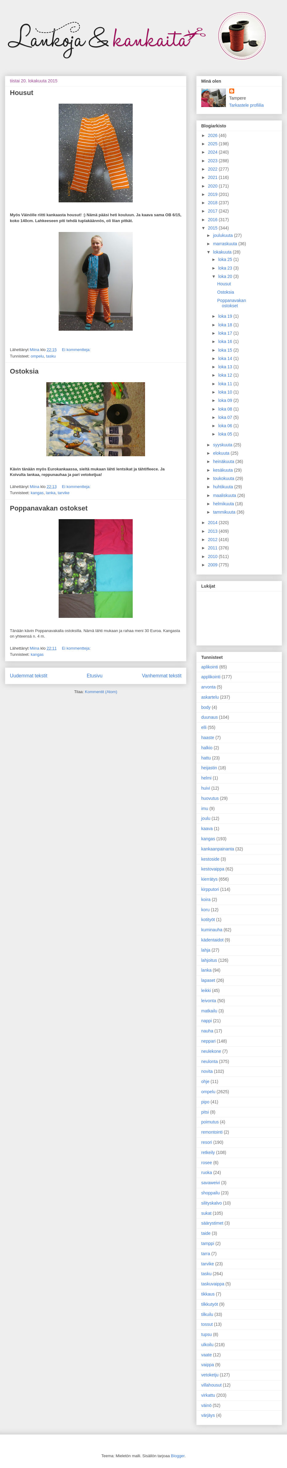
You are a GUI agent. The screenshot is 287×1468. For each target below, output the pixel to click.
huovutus (210, 798)
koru (205, 909)
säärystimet (212, 1223)
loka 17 (225, 333)
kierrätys (209, 879)
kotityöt (208, 919)
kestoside (210, 859)
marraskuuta (225, 243)
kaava (207, 828)
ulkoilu (207, 1344)
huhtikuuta (223, 486)
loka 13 (225, 366)
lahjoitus (209, 960)
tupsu (206, 1334)
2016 (213, 219)
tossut (207, 1324)
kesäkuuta (223, 470)
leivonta (208, 1000)
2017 (213, 211)
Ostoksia (24, 371)
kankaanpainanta (217, 848)
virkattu (208, 1395)
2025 (213, 143)
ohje (205, 1081)
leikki (206, 990)
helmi (206, 777)
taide (205, 1233)
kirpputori (210, 889)
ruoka (206, 1172)
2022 (213, 169)
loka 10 (225, 392)
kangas (37, 492)
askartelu (210, 697)
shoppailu (210, 1192)
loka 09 (225, 400)
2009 (213, 564)
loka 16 (225, 341)
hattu (206, 757)
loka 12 (225, 375)
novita (207, 1071)
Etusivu (94, 675)
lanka (51, 492)
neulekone (211, 1051)
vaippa (207, 1364)
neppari (208, 1041)
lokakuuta (223, 252)
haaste (207, 737)
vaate (206, 1354)
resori (206, 1142)
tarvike (63, 492)
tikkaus (208, 1294)
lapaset (208, 980)
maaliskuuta (225, 495)
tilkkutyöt (209, 1304)
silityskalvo (211, 1203)
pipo (205, 1101)
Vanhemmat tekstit (161, 675)
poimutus (210, 1121)
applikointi (210, 676)
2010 (213, 556)
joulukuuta (223, 235)
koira (205, 899)
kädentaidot (212, 939)
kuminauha (212, 929)
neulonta (209, 1061)
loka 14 (225, 358)
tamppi (207, 1243)
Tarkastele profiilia (246, 105)
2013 (213, 531)
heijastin (209, 767)
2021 (213, 177)
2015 (213, 227)
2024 (213, 152)
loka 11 (225, 383)
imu (204, 808)
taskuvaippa (212, 1283)
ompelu (37, 356)
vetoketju (209, 1374)
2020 (213, 186)
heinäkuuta (224, 461)
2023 (213, 160)
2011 (213, 547)
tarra (205, 1253)
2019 (213, 194)
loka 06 (225, 425)
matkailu (209, 1010)
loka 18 (225, 324)
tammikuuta (224, 512)
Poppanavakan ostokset (49, 508)
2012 (213, 539)
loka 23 (225, 268)
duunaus (209, 717)
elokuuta (222, 453)
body (205, 707)
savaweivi (210, 1182)
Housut (21, 93)
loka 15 (225, 350)
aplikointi (209, 666)
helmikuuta (224, 503)
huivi (205, 788)
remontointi (212, 1132)
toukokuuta (224, 478)
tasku (51, 356)
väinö (206, 1405)
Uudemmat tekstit (28, 675)
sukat (206, 1213)
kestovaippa (212, 868)
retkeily (208, 1152)
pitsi (205, 1112)
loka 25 (225, 259)
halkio (207, 747)
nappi (206, 1020)
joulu (205, 818)
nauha (207, 1030)
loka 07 (225, 417)
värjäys (208, 1415)
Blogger (178, 1456)
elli (203, 727)
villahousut (211, 1385)
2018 (213, 202)
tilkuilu (207, 1314)
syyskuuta (223, 444)
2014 (213, 522)
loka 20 (225, 276)
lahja (205, 950)
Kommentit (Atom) (101, 691)
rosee (206, 1162)
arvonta (208, 686)
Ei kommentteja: (76, 349)
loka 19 (225, 316)
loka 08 (225, 409)
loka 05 (225, 434)
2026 (213, 135)
